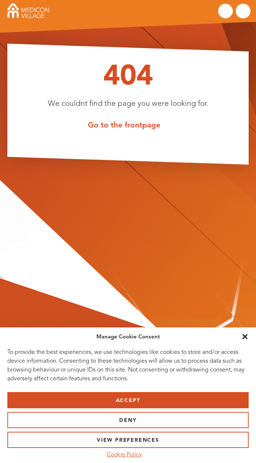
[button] (245, 336)
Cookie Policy (124, 454)
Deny (127, 420)
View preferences (128, 440)
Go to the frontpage (124, 124)
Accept (128, 400)
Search (225, 11)
